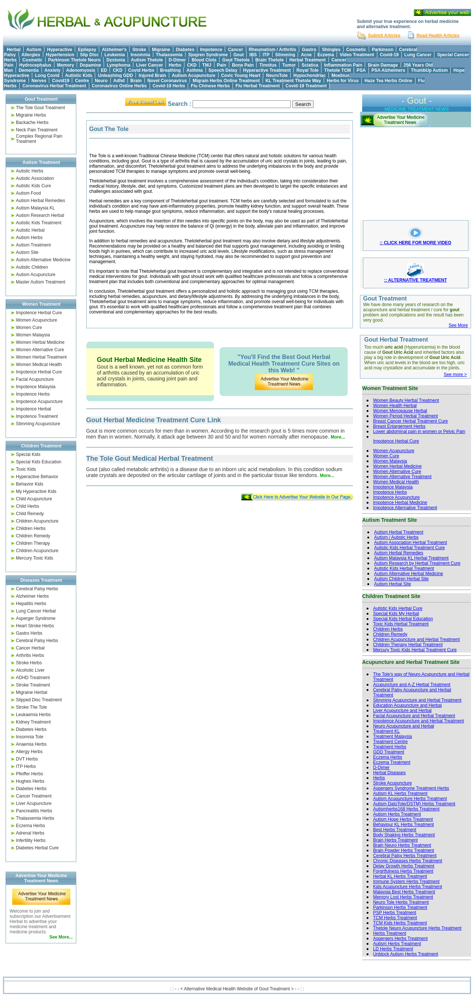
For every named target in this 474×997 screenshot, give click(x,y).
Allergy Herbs (29, 751)
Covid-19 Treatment (306, 85)
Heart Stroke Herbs (35, 625)
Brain (136, 80)
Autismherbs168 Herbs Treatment (406, 809)
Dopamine (90, 65)
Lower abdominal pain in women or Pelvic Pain (419, 431)
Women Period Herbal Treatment (405, 416)
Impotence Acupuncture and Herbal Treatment (418, 721)
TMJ (206, 65)
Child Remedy (30, 513)
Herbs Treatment (389, 933)
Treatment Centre (390, 741)
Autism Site (27, 252)
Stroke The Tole (31, 707)
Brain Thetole (269, 60)
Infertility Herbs (31, 840)
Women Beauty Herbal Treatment (406, 400)
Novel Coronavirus (167, 80)
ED (104, 70)
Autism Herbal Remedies (40, 200)
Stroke (139, 49)
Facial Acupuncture (35, 379)
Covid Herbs (141, 70)
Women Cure (29, 327)
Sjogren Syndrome (208, 54)
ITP (266, 54)
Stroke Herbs (29, 662)
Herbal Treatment (308, 60)
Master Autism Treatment (40, 282)
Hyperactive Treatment (267, 70)
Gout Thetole (236, 60)
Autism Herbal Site (392, 584)
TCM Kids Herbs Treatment (400, 923)
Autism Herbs (29, 237)
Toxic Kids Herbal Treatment (400, 624)
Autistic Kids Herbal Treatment (404, 568)
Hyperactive (59, 49)
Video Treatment (357, 54)
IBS (253, 54)
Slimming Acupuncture (38, 423)
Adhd (119, 80)
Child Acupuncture (34, 498)
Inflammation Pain (343, 65)
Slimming (285, 54)
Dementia (29, 70)
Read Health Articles (438, 35)
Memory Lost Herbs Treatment (403, 897)
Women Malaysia (33, 335)
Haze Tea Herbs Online (388, 80)
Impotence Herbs (33, 394)
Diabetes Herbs (31, 729)
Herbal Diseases (389, 772)
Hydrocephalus (35, 65)
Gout (238, 54)
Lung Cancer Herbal (36, 611)
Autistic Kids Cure (33, 185)
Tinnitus (268, 65)
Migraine (161, 49)
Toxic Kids (26, 469)
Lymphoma (119, 65)
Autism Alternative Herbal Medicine (408, 573)
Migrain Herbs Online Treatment (226, 80)
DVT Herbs (27, 759)
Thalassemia (169, 54)
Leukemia (114, 54)
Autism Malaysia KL (35, 208)
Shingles (331, 49)
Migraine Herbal (31, 692)
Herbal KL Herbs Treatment (400, 876)
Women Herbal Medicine (40, 342)
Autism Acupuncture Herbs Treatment (410, 798)
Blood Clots (203, 60)
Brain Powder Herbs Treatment (403, 850)
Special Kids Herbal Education (403, 618)
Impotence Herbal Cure (39, 312)
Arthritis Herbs (30, 655)
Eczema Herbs (30, 825)
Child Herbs (27, 506)
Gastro (309, 49)
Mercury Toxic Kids (34, 558)
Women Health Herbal (395, 405)
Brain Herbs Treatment (395, 840)
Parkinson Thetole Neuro (74, 60)
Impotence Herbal (33, 409)
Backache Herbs (32, 122)
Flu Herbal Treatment (258, 85)
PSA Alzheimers (388, 70)
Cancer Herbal (30, 648)
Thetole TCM (337, 70)
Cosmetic (356, 49)
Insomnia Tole (29, 736)
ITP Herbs (26, 766)
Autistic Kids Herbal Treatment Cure (409, 547)
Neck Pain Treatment (36, 129)
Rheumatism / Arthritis (272, 49)
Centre (82, 80)
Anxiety (52, 70)
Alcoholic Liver (30, 670)
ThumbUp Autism (429, 70)
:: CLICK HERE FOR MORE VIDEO (415, 242)
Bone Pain (243, 65)
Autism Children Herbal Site (401, 578)
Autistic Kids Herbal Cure (397, 608)
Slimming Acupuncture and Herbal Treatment (417, 700)
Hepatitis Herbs (31, 603)
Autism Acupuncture (194, 75)
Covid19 (60, 80)
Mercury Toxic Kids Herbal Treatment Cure (415, 649)
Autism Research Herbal (40, 215)
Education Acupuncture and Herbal (407, 705)
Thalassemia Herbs (35, 818)
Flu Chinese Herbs (210, 85)
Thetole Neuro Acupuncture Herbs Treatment (417, 928)
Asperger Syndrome (36, 618)
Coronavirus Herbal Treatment (54, 85)
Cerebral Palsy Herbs (37, 588)
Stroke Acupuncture (392, 783)
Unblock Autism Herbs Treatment (405, 954)
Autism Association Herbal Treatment (410, 542)
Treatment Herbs (389, 746)
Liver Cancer (149, 65)
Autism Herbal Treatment (398, 532)
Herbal (13, 49)
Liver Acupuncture (33, 803)
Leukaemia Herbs (33, 714)
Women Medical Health (39, 364)
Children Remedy (33, 535)
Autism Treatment (33, 245)
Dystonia (115, 60)
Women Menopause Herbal (400, 410)
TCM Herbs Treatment (395, 917)
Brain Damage (383, 65)
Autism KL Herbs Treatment (400, 793)
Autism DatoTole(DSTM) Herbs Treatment (414, 803)
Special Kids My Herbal (396, 613)
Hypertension (60, 54)
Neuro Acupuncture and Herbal (403, 726)
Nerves (38, 80)
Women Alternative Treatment (402, 476)
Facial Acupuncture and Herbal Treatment (414, 715)
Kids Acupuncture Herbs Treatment (407, 886)
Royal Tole (307, 70)
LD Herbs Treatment (393, 948)
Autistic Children (32, 267)
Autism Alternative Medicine (43, 259)
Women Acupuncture (36, 320)
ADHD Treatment (33, 677)
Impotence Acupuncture (39, 401)
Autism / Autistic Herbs (396, 537)
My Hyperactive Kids (36, 491)
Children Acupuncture (37, 521)
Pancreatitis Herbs (34, 810)
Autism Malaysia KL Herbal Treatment (411, 558)
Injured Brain (152, 75)
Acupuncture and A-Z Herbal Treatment (411, 684)
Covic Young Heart (240, 75)
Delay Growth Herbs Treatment (403, 866)
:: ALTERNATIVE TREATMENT (415, 280)
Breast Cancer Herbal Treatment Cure (410, 421)
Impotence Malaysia (36, 386)
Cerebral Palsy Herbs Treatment (404, 855)
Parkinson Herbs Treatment (400, 907)
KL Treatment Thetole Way (293, 80)
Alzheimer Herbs (32, 596)
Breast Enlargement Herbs (399, 426)
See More (458, 325)
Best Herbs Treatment (394, 829)
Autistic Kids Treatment (38, 222)
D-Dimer (177, 60)
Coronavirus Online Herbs (119, 85)
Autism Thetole (147, 60)
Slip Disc (89, 54)
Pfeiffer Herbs (29, 773)
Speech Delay (222, 70)
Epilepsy (87, 49)
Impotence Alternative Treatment (405, 507)
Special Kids (28, 454)
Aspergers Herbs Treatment (400, 938)
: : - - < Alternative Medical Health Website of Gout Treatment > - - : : (237, 988)
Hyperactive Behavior (37, 476)
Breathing (170, 70)
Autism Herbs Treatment (397, 814)
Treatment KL (386, 731)
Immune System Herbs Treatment (406, 881)
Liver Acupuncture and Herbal (402, 710)
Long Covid (47, 75)
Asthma (194, 70)
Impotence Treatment (37, 416)
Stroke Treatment (33, 685)
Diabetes (185, 49)
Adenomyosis (81, 70)
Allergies (30, 54)
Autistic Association (35, 178)
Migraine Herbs (31, 115)
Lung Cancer (417, 54)
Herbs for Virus (342, 80)
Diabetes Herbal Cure (37, 847)
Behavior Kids (29, 484)
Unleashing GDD (115, 75)
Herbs (175, 65)
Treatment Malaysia (392, 736)
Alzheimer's (114, 49)
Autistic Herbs (29, 171)
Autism (33, 49)
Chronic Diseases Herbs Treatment (407, 860)
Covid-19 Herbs (169, 85)
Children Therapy (33, 543)
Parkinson (382, 49)
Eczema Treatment (391, 762)
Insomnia (140, 54)
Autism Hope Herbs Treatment (403, 819)
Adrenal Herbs (30, 833)
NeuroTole (277, 75)
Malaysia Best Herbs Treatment (404, 891)
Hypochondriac (309, 75)
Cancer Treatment (33, 796)
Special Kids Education (38, 461)
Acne (306, 54)
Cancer (235, 49)
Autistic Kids (78, 75)
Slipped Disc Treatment (39, 699)
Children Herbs (31, 528)
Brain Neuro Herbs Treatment (402, 845)
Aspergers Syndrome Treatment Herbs (411, 788)
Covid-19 (389, 54)
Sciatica (309, 65)
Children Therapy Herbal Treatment (408, 644)
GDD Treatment (388, 752)
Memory (65, 65)
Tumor (289, 65)
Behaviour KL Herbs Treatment (403, 824)
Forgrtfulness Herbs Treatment (403, 871)
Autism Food (28, 193)
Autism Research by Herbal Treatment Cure (417, 563)
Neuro (101, 80)
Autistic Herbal (30, 230)
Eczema (325, 54)
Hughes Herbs (30, 781)
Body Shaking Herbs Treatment (404, 834)
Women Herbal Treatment (41, 357)
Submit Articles (384, 35)
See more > (455, 374)
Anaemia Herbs (31, 744)
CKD (192, 65)
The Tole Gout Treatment (40, 107)
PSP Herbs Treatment (394, 912)
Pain (221, 65)
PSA (361, 70)
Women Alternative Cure (40, 349)
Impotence (211, 49)
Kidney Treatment (33, 722)
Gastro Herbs (29, 633)
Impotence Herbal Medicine (400, 502)
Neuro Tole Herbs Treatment (401, 902)
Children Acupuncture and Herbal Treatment (416, 639)
